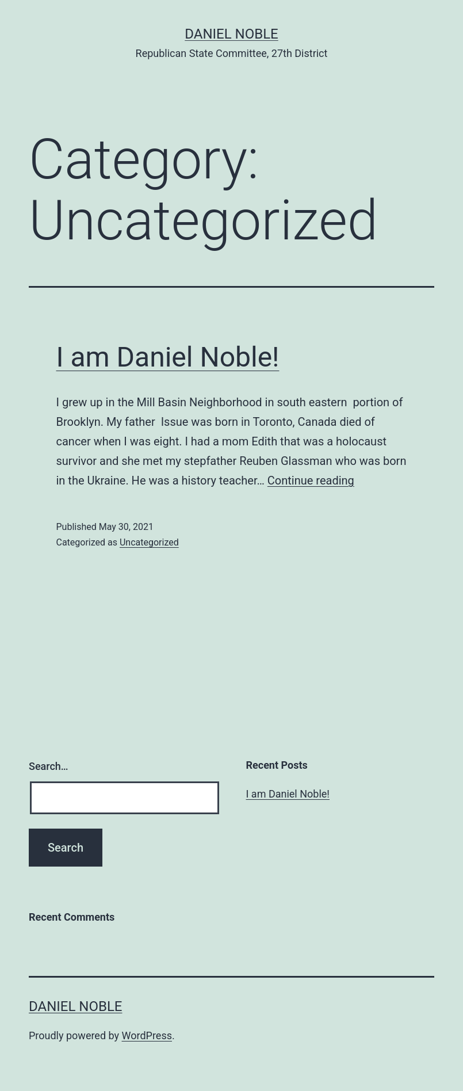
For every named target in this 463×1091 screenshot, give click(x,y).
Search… (48, 766)
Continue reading (310, 480)
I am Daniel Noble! (168, 357)
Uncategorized (149, 542)
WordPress (147, 1035)
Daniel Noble (231, 34)
